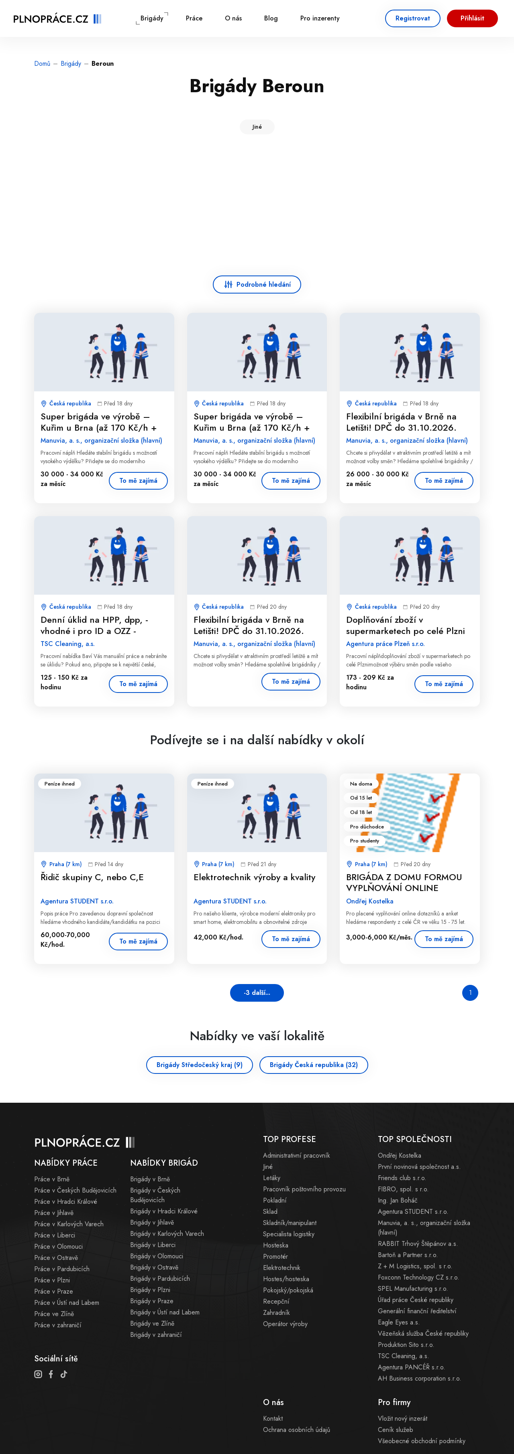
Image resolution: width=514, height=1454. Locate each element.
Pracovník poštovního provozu (304, 1189)
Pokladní (275, 1200)
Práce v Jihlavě (53, 1212)
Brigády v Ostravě (154, 1267)
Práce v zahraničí (58, 1325)
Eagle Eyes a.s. (399, 1322)
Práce (194, 18)
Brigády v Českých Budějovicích (155, 1195)
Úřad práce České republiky (415, 1299)
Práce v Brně (51, 1179)
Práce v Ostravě (56, 1257)
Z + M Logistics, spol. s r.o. (415, 1266)
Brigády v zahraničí (156, 1334)
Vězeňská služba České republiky (423, 1333)
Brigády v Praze (151, 1301)
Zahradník (276, 1312)
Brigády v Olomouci (156, 1256)
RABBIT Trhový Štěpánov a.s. (418, 1243)
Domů (42, 63)
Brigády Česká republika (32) (314, 1064)
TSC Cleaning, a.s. (403, 1356)
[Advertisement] (257, 206)
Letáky (271, 1178)
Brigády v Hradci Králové (164, 1211)
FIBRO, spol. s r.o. (403, 1189)
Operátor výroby (285, 1323)
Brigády (152, 18)
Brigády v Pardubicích (160, 1278)
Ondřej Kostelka (399, 1155)
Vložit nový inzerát (402, 1418)
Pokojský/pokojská (288, 1290)
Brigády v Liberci (152, 1244)
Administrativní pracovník (296, 1155)
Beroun (103, 63)
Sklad (270, 1211)
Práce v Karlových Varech (69, 1224)
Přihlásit (472, 18)
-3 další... (257, 992)
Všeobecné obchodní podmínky (421, 1441)
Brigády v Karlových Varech (167, 1233)
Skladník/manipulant (289, 1222)
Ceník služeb (395, 1429)
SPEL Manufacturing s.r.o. (413, 1288)
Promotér (275, 1256)
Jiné (257, 127)
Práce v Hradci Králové (65, 1201)
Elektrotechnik (281, 1267)
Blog (271, 18)
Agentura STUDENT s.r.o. (413, 1211)
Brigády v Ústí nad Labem (165, 1312)
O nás (233, 18)
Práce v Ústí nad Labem (66, 1302)
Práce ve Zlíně (54, 1313)
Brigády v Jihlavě (152, 1222)
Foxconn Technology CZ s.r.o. (418, 1277)
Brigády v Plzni (150, 1289)
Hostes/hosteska (286, 1279)
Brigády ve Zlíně (152, 1323)
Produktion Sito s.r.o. (406, 1344)
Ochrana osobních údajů (296, 1429)
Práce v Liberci (54, 1235)
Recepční (276, 1301)
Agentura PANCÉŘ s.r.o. (411, 1367)
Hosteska (275, 1245)
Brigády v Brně (150, 1179)
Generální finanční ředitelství (417, 1311)
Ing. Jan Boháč (398, 1200)
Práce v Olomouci (58, 1246)
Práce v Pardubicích (62, 1269)
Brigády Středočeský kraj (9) (200, 1064)
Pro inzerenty (320, 18)
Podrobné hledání (264, 284)
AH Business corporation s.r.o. (419, 1378)
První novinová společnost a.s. (419, 1166)
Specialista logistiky (288, 1234)
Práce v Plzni (52, 1280)
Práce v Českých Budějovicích (75, 1190)
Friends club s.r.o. (402, 1178)
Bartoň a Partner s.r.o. (408, 1255)
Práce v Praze (53, 1291)
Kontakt (273, 1418)
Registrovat (413, 18)
